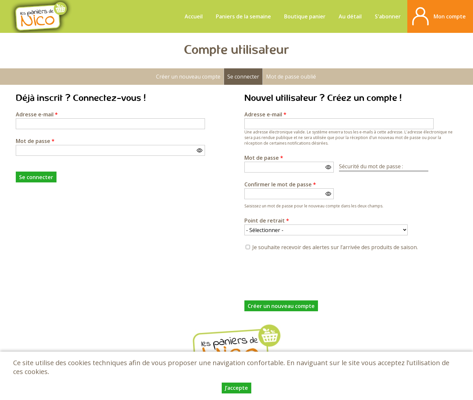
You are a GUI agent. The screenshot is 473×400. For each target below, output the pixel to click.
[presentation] (294, 272)
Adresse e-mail (37, 114)
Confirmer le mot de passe (280, 184)
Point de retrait (266, 220)
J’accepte (236, 387)
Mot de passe (35, 141)
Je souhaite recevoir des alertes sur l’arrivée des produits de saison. (335, 247)
